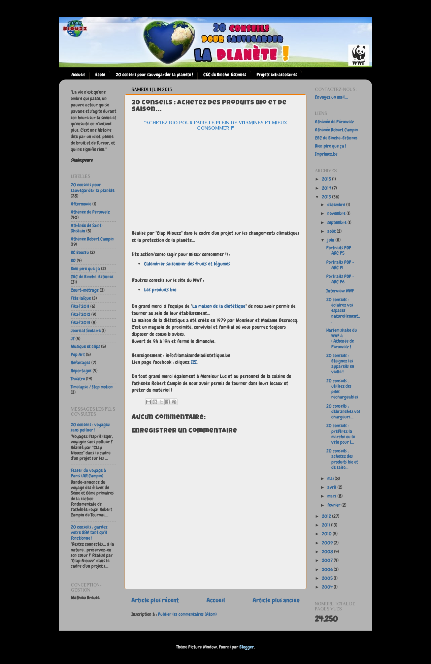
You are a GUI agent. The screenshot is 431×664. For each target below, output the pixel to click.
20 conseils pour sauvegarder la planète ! (154, 74)
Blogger (246, 647)
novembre (336, 213)
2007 (328, 560)
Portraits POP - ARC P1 (340, 265)
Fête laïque (81, 298)
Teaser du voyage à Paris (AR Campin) (88, 473)
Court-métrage (85, 290)
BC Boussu (80, 252)
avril (332, 487)
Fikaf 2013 (80, 322)
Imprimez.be (326, 154)
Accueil (78, 74)
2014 (327, 188)
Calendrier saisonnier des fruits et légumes (187, 263)
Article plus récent (155, 600)
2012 (327, 516)
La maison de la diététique (218, 306)
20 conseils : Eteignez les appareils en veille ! (340, 364)
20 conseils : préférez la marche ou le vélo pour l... (340, 434)
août (332, 231)
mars (332, 496)
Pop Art (78, 354)
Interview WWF (340, 291)
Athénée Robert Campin (92, 239)
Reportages (81, 371)
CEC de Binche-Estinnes (224, 74)
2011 (326, 525)
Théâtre (78, 379)
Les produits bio (160, 289)
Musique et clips (85, 346)
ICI (194, 362)
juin (331, 240)
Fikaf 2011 (80, 306)
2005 (328, 578)
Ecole (100, 74)
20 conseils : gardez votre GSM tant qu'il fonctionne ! (89, 532)
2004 (328, 587)
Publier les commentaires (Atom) (187, 614)
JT (72, 339)
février (334, 505)
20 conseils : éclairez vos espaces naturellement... (343, 310)
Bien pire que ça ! (330, 146)
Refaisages (80, 363)
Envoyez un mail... (331, 97)
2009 (328, 543)
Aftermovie (81, 204)
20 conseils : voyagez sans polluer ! (90, 427)
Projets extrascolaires (277, 74)
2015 (327, 179)
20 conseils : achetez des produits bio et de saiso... (342, 459)
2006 (328, 569)
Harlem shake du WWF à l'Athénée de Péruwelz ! (341, 338)
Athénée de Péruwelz (90, 212)
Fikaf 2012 (80, 314)
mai (331, 478)
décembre (336, 205)
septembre (337, 222)
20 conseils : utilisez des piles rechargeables (342, 389)
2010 (327, 534)
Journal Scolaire (86, 331)
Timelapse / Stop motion (92, 387)
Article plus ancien (276, 600)
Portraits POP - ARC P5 (340, 250)
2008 (328, 552)
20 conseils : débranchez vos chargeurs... (343, 411)
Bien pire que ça (85, 269)
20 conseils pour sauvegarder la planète (92, 187)
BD (73, 260)
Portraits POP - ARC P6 (340, 279)
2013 (327, 197)
